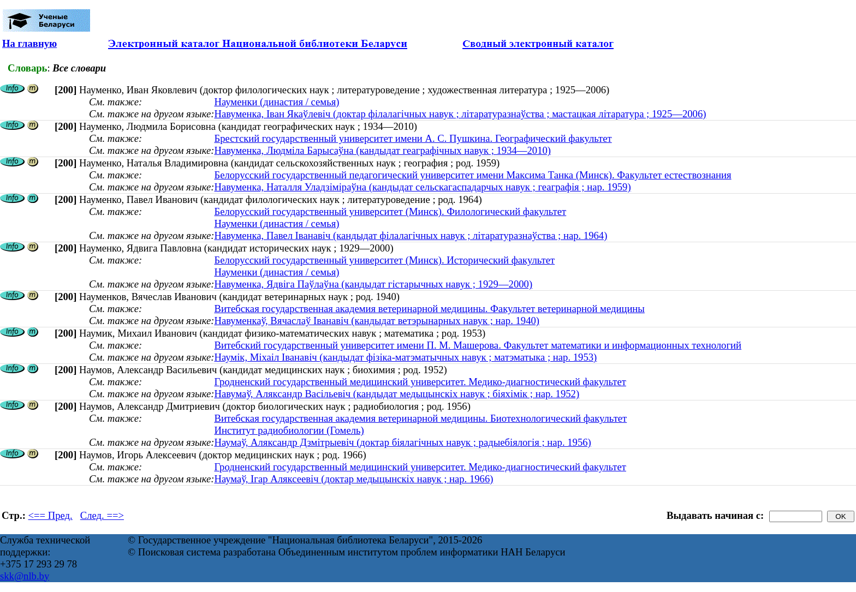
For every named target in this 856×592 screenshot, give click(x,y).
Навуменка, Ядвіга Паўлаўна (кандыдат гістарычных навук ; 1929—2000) (373, 284)
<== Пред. (50, 515)
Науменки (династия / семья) (276, 101)
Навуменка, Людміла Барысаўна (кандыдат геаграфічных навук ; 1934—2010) (382, 150)
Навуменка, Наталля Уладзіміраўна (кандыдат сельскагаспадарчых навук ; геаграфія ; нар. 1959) (422, 187)
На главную (29, 43)
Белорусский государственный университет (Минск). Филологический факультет (390, 211)
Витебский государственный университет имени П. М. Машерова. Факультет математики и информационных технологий (477, 345)
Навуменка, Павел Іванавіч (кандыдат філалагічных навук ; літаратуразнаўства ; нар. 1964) (410, 235)
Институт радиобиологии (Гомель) (289, 430)
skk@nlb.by (24, 576)
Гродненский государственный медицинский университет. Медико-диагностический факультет (420, 381)
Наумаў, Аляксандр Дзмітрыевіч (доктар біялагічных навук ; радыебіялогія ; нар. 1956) (402, 442)
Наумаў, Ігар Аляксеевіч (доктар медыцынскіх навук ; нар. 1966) (353, 479)
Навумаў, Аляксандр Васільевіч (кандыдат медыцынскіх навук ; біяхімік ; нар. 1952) (396, 393)
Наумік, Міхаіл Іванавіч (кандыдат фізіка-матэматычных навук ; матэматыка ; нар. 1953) (405, 357)
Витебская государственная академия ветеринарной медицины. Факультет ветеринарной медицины (429, 308)
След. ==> (102, 515)
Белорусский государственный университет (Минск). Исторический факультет (384, 260)
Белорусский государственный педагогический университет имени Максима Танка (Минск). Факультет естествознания (472, 175)
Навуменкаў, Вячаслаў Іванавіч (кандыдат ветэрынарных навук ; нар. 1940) (376, 320)
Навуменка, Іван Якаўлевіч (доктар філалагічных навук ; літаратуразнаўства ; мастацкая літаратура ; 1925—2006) (460, 113)
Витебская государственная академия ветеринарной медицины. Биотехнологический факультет (420, 418)
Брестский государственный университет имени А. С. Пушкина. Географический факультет (412, 138)
